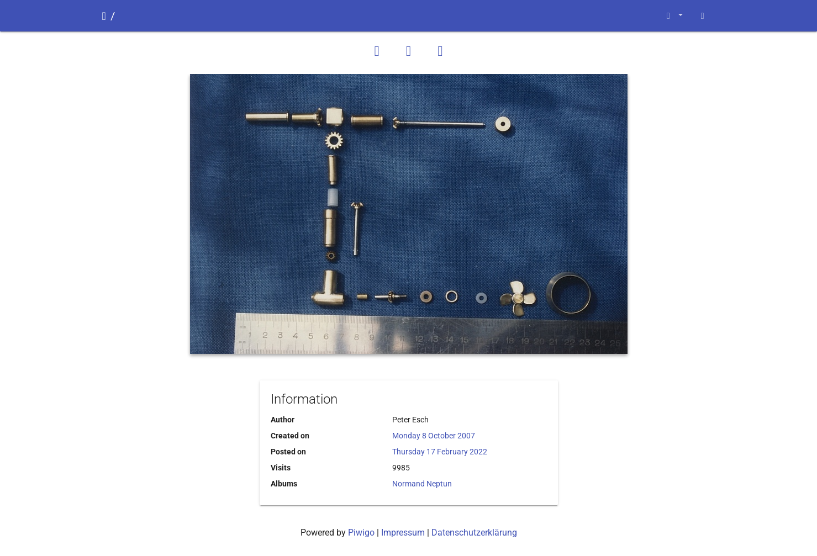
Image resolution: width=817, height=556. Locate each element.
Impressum (403, 532)
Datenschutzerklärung (474, 532)
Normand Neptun (422, 483)
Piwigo (361, 532)
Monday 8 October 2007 (433, 435)
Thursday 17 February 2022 (439, 451)
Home (104, 16)
